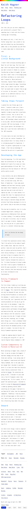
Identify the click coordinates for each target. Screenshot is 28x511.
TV (25, 481)
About (9, 471)
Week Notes (4, 10)
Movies (10, 481)
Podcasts (21, 481)
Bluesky (22, 458)
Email (10, 458)
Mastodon (16, 458)
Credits (3, 495)
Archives (3, 471)
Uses (18, 471)
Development (10, 453)
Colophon (9, 495)
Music (15, 481)
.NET (17, 453)
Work (14, 471)
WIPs (2, 474)
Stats (6, 474)
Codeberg (8, 488)
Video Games (4, 484)
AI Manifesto (17, 495)
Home (2, 7)
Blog (6, 7)
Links (18, 467)
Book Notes (12, 10)
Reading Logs (18, 7)
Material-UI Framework (19, 384)
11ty (9, 502)
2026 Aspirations (6, 477)
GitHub (14, 488)
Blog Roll (13, 474)
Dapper (8, 290)
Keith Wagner (10, 4)
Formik (9, 372)
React (21, 453)
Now (22, 471)
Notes (11, 7)
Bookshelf (4, 481)
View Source (4, 497)
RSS (22, 467)
